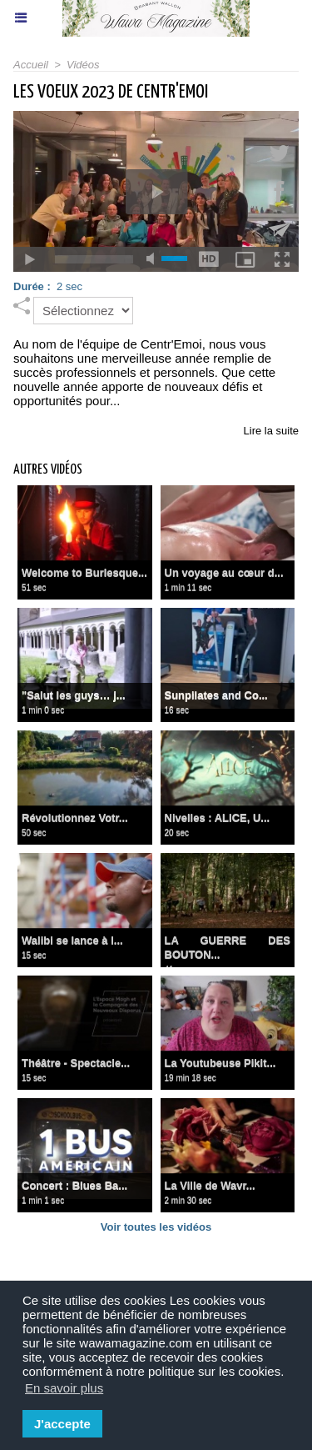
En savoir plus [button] (64, 1388)
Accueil (30, 64)
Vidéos (83, 64)
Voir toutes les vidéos (156, 1227)
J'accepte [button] (62, 1424)
